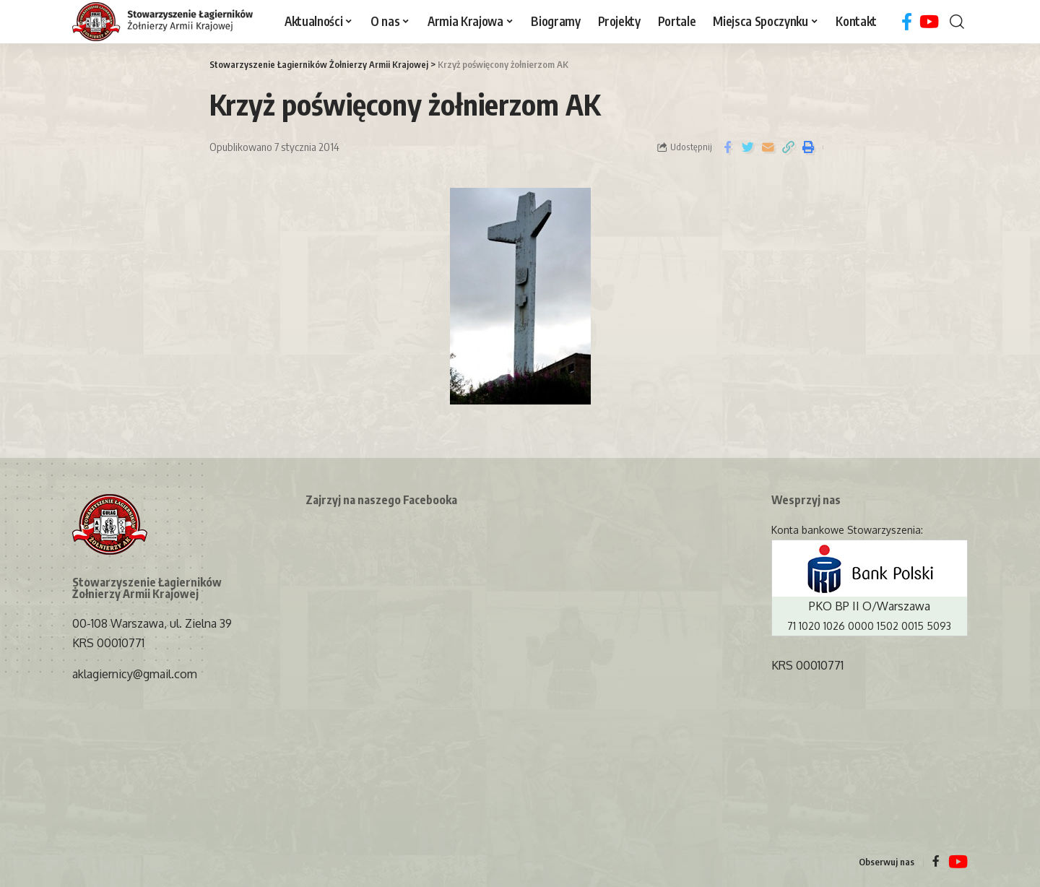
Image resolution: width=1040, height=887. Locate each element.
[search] (957, 21)
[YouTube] (929, 22)
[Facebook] (907, 22)
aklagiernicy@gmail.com (134, 674)
